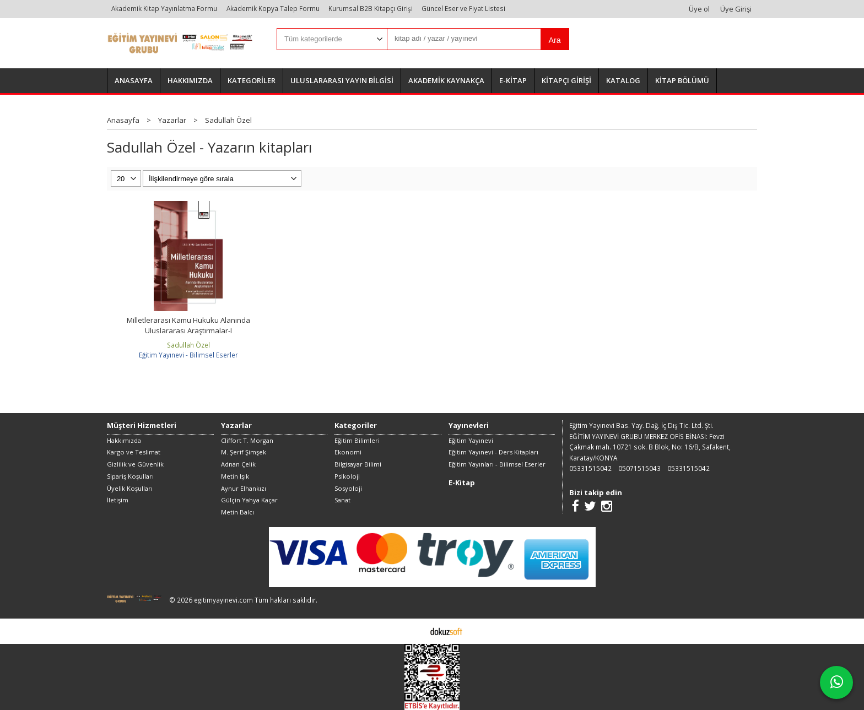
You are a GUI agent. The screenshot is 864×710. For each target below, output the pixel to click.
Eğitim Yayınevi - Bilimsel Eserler (188, 354)
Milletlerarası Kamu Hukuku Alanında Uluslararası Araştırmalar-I (188, 325)
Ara (554, 40)
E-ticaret (414, 631)
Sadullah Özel (188, 344)
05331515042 (590, 468)
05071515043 (639, 468)
